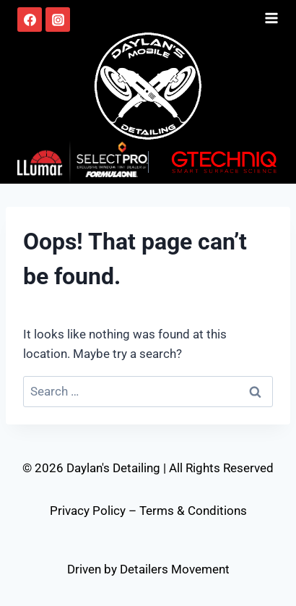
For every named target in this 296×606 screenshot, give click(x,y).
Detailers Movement (175, 569)
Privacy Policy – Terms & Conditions (148, 510)
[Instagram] (57, 19)
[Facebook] (29, 19)
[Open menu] (271, 16)
